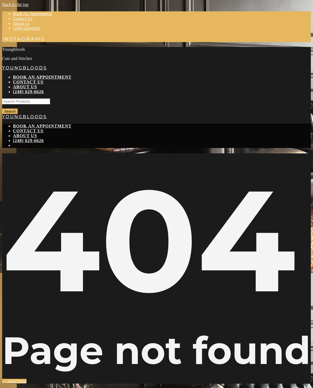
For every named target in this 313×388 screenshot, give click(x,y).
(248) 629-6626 (26, 28)
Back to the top (15, 4)
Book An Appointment (32, 13)
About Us (21, 23)
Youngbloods (24, 67)
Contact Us (22, 18)
